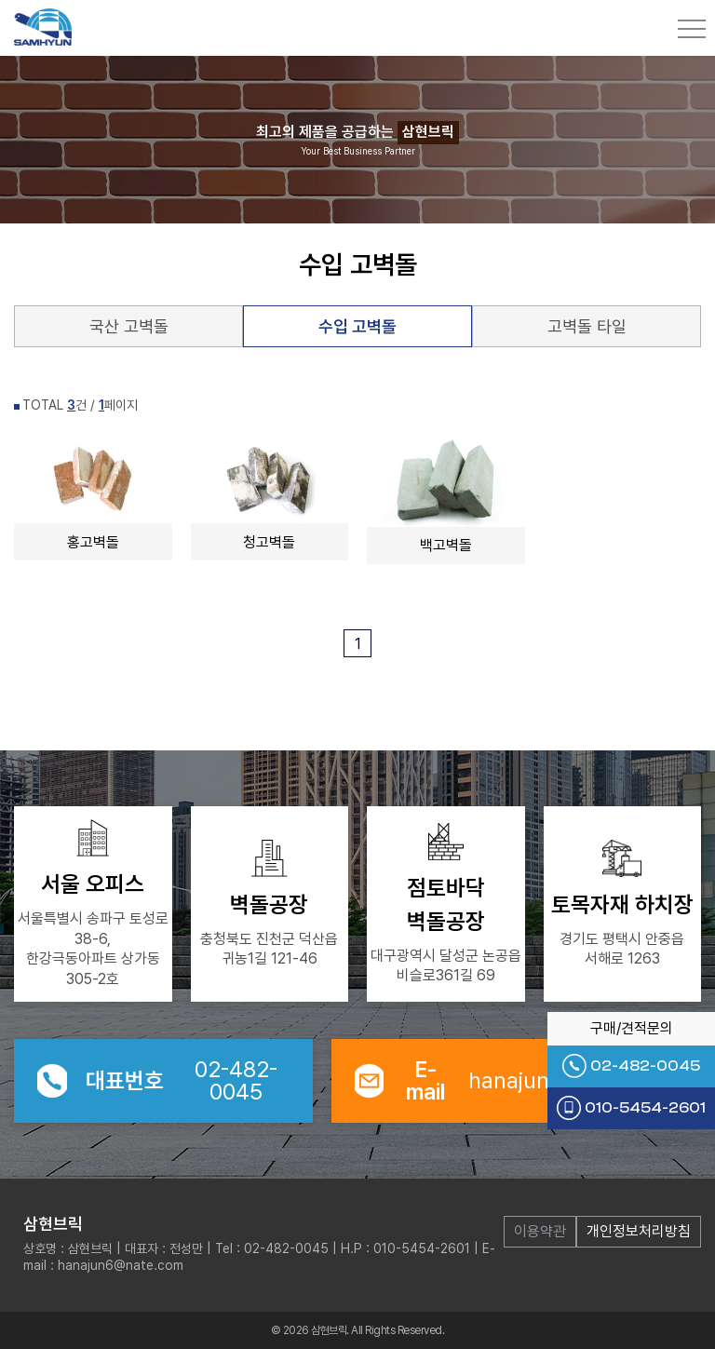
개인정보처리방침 (639, 1231)
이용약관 (540, 1231)
